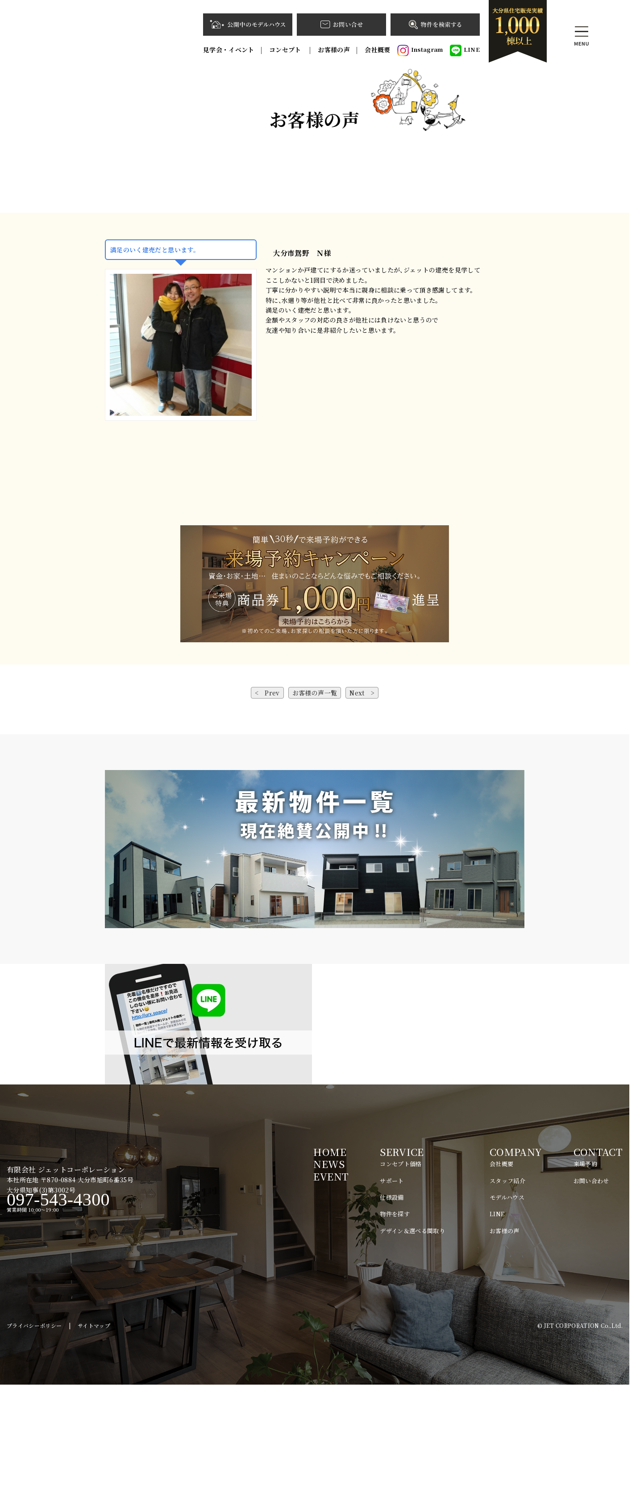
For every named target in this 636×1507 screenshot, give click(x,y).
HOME (329, 1274)
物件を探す (395, 1336)
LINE (465, 50)
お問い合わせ (591, 1303)
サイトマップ (94, 1448)
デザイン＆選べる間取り (412, 1353)
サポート (391, 1303)
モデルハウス (507, 1319)
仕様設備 (391, 1319)
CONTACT (598, 1274)
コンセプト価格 (400, 1286)
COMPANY (516, 1274)
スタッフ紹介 (507, 1303)
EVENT (331, 1299)
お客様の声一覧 (314, 815)
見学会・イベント (228, 49)
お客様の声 (334, 49)
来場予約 (585, 1286)
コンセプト (286, 49)
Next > (361, 815)
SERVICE (402, 1274)
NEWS (328, 1286)
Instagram (420, 50)
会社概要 (377, 49)
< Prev (267, 815)
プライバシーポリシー (34, 1448)
